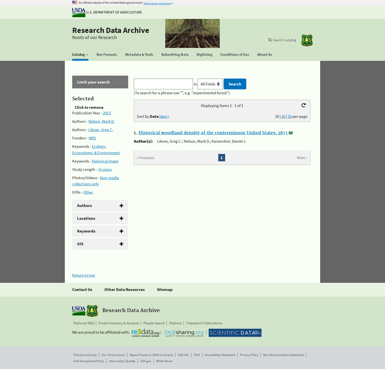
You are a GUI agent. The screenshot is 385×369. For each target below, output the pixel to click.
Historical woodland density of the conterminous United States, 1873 (213, 133)
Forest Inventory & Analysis (118, 323)
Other (88, 192)
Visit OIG (183, 355)
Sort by (153, 116)
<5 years (105, 169)
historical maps (105, 161)
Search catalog (284, 40)
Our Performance (113, 355)
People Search (154, 323)
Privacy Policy (249, 355)
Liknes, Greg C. (100, 129)
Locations (86, 218)
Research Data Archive (110, 30)
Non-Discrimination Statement (283, 355)
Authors (84, 205)
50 (290, 116)
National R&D (83, 323)
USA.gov (145, 361)
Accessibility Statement (220, 355)
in (209, 84)
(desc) (164, 116)
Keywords (86, 231)
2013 (107, 113)
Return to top (83, 275)
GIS (80, 243)
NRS (92, 138)
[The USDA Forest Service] (307, 40)
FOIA (197, 355)
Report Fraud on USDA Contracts (151, 355)
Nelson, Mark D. (101, 121)
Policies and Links (84, 355)
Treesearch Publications (204, 323)
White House (164, 361)
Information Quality (122, 361)
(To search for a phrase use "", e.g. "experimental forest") (182, 93)
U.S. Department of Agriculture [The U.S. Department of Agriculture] (107, 12)
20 (283, 116)
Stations (175, 323)
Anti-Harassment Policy (88, 361)
